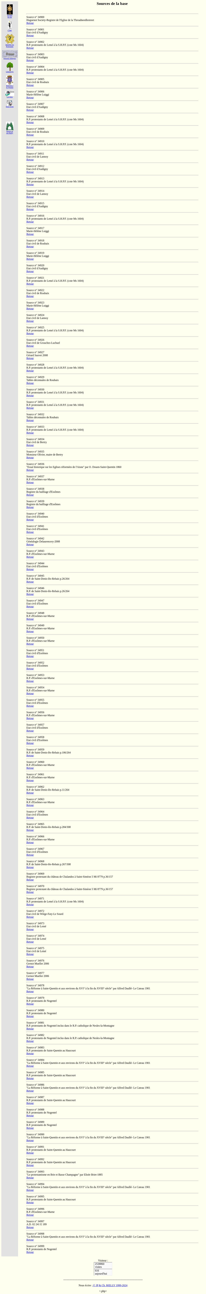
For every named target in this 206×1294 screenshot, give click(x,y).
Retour (30, 23)
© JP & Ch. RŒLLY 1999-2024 (109, 1285)
